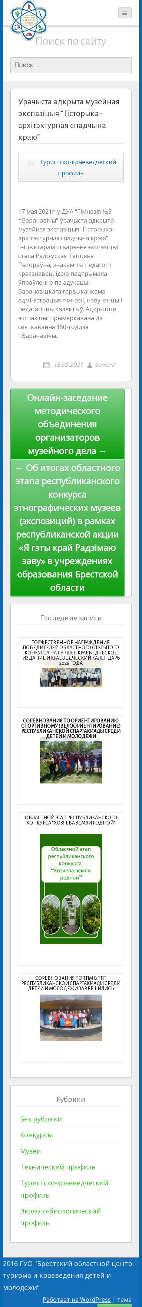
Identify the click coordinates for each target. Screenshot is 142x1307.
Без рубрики (41, 1118)
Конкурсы (36, 1134)
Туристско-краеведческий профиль (77, 167)
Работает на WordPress (77, 1300)
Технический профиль (58, 1166)
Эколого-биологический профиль (60, 1216)
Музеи (30, 1151)
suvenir (105, 364)
